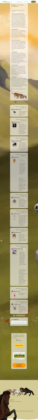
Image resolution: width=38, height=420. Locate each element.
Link (25, 120)
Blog (14, 5)
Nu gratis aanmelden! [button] (19, 365)
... (22, 102)
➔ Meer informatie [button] (19, 345)
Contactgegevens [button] (6, 403)
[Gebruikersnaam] (19, 2)
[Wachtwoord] (27, 2)
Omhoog (22, 120)
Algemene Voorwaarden (7, 406)
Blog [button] (4, 409)
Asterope (13, 11)
